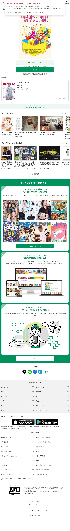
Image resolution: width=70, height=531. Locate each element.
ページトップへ (35, 510)
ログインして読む (36, 62)
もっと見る (64, 113)
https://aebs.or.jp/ (29, 493)
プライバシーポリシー (7, 469)
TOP (2, 6)
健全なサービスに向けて (43, 469)
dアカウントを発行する (35, 501)
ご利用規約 (4, 465)
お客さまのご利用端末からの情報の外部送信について (15, 479)
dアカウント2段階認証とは (8, 474)
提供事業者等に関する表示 (43, 465)
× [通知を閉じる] (63, 3)
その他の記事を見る (35, 174)
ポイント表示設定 (6, 451)
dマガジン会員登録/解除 (43, 437)
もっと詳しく (35, 358)
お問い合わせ (40, 446)
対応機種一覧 (5, 442)
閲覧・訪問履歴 (40, 456)
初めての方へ (6, 437)
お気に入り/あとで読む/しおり (9, 456)
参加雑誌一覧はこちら (35, 246)
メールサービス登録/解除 (43, 442)
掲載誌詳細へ (62, 98)
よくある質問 (5, 446)
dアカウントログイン (42, 451)
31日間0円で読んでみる (35, 69)
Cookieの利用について (42, 474)
